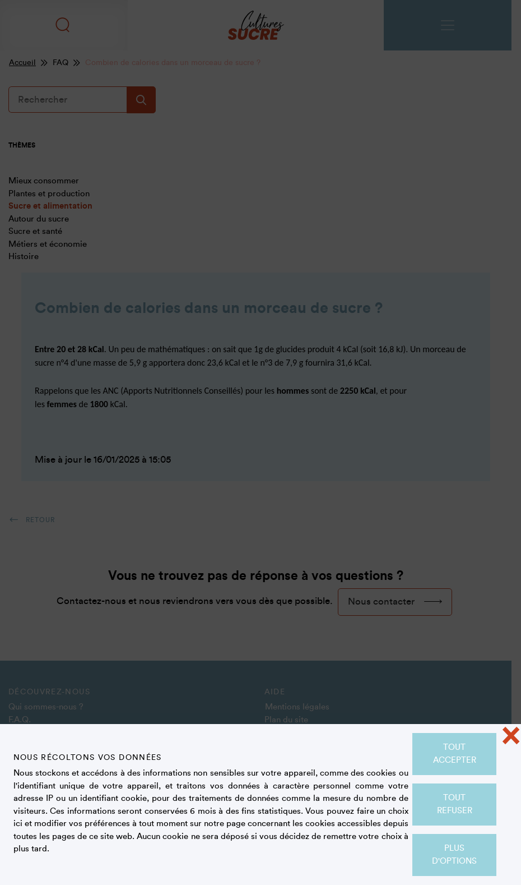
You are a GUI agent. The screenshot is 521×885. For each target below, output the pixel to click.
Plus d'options (454, 854)
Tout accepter (454, 753)
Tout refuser (454, 804)
